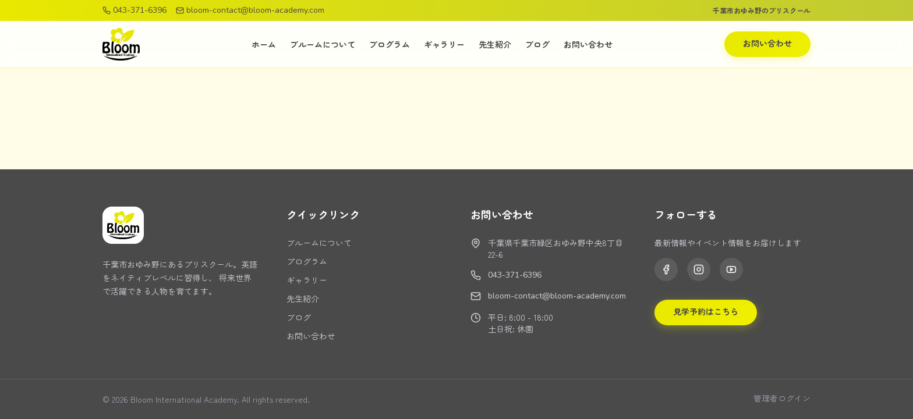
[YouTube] (731, 269)
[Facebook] (666, 269)
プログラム (389, 44)
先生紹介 (495, 44)
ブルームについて (322, 44)
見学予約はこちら (705, 312)
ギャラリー (444, 44)
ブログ (537, 44)
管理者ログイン (782, 398)
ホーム (264, 44)
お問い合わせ (588, 44)
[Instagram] (698, 269)
